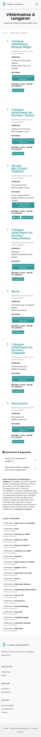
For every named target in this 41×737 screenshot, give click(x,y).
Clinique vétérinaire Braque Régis (21, 44)
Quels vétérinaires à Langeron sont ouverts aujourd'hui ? (17, 468)
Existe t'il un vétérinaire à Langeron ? (15, 459)
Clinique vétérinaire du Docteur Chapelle (22, 349)
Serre (15, 291)
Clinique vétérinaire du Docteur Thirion (23, 112)
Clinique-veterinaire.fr (12, 4)
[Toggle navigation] (37, 4)
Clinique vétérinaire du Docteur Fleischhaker (22, 234)
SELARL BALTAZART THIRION (19, 169)
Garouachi (19, 403)
